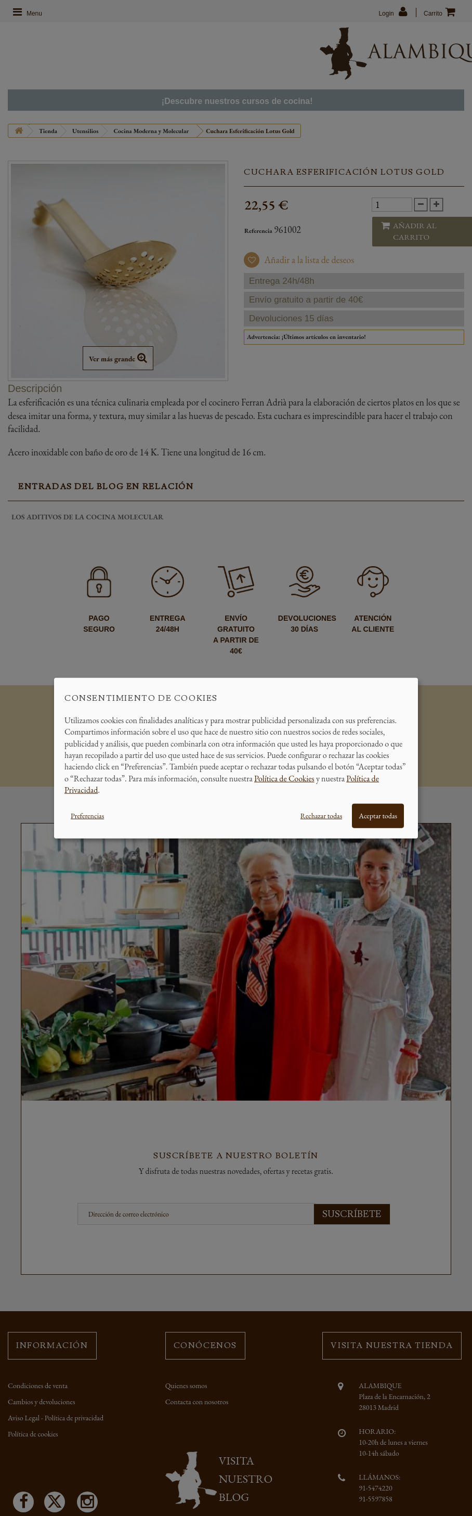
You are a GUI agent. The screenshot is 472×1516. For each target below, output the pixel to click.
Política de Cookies (284, 778)
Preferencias (87, 815)
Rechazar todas (321, 815)
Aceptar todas (378, 815)
